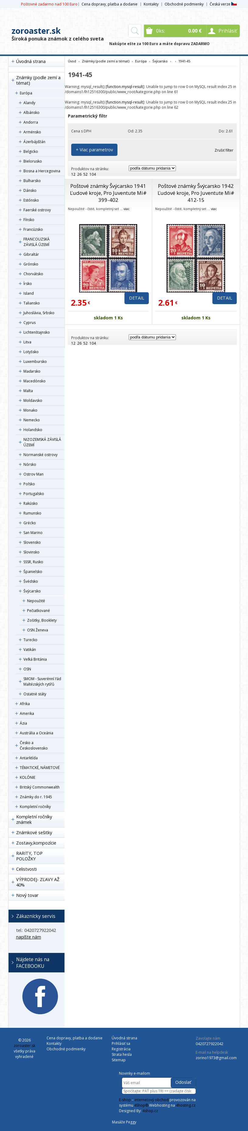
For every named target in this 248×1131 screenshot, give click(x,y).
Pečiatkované (38, 610)
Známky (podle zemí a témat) (38, 80)
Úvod (72, 61)
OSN (27, 669)
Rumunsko (32, 513)
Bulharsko (32, 180)
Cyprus (29, 322)
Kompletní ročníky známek (34, 819)
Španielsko (32, 571)
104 (92, 174)
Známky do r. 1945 (36, 796)
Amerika (27, 713)
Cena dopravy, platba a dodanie (110, 4)
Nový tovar (27, 895)
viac (127, 208)
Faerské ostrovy (37, 210)
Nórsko (29, 464)
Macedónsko (34, 381)
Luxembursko (35, 361)
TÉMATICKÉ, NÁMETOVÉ (40, 767)
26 (79, 174)
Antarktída (29, 757)
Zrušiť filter (224, 150)
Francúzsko (33, 229)
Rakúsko (30, 503)
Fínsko (28, 219)
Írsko (27, 283)
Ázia (23, 723)
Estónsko (31, 200)
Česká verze (223, 4)
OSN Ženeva (37, 630)
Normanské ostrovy (40, 454)
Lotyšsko (31, 351)
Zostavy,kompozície (36, 843)
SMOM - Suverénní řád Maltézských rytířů (42, 681)
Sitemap (119, 1060)
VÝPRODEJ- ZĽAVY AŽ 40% (37, 882)
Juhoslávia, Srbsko (38, 312)
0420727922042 (209, 1043)
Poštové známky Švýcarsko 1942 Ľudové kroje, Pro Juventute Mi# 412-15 (196, 192)
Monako (30, 410)
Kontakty (151, 4)
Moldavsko (32, 400)
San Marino (33, 532)
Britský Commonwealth (40, 787)
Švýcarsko (32, 591)
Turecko (30, 639)
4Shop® (141, 1105)
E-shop (125, 1099)
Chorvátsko (33, 273)
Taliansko (31, 303)
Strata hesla (122, 1054)
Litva (27, 342)
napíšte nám (28, 937)
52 (85, 174)
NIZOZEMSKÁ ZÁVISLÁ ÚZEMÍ (42, 442)
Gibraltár (31, 254)
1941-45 (184, 61)
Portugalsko (33, 493)
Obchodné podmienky (184, 4)
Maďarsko (31, 371)
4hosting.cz (185, 1105)
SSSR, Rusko (33, 561)
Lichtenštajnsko (36, 332)
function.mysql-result (125, 86)
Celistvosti (26, 869)
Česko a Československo (34, 745)
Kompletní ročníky (35, 806)
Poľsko (29, 483)
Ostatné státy (34, 694)
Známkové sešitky (34, 832)
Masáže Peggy (124, 1122)
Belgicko (30, 151)
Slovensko (32, 542)
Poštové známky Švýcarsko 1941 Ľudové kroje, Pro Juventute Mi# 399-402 (108, 192)
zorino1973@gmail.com (216, 1057)
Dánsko (30, 190)
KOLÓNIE (27, 777)
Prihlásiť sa (121, 1043)
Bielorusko (32, 161)
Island (28, 293)
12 (73, 174)
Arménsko (32, 132)
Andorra (30, 122)
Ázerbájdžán (34, 141)
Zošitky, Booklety (42, 620)
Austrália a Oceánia (36, 733)
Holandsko (32, 429)
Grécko (29, 522)
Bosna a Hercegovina (41, 171)
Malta (28, 390)
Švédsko (30, 581)
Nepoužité (36, 600)
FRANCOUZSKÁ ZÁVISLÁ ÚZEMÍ (36, 242)
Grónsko (30, 264)
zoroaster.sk (36, 30)
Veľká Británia (35, 659)
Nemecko (31, 420)
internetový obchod (151, 1099)
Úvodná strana (31, 61)
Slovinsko (31, 552)
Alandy (29, 102)
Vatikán (29, 649)
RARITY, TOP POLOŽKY (29, 856)
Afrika (25, 703)
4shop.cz (150, 1110)
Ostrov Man (33, 474)
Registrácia (121, 1049)
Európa (26, 93)
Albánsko (31, 112)
